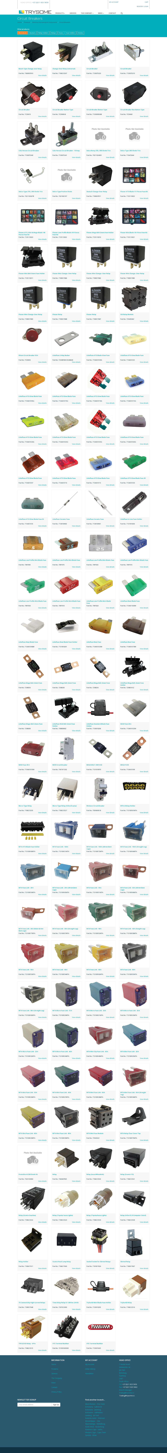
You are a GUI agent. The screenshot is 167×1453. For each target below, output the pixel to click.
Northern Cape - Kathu (93, 1429)
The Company (85, 13)
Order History (90, 1369)
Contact (111, 13)
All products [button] (22, 33)
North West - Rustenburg (94, 1427)
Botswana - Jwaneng (93, 1410)
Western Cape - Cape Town (95, 1432)
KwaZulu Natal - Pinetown (95, 1418)
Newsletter (89, 1373)
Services (71, 13)
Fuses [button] (61, 33)
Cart (146, 2)
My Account (113, 2)
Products (58, 13)
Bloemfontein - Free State (95, 1404)
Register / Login (142, 6)
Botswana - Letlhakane (94, 1412)
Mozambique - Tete (92, 1421)
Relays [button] (53, 33)
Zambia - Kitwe (91, 1435)
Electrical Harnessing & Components (44, 22)
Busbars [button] (32, 33)
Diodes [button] (80, 33)
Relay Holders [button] (43, 33)
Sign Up (56, 1404)
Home (19, 22)
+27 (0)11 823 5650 (40, 2)
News (100, 13)
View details (42, 75)
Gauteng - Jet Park (92, 1415)
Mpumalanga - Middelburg (95, 1424)
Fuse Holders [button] (70, 33)
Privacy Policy (56, 1392)
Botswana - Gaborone (93, 1407)
